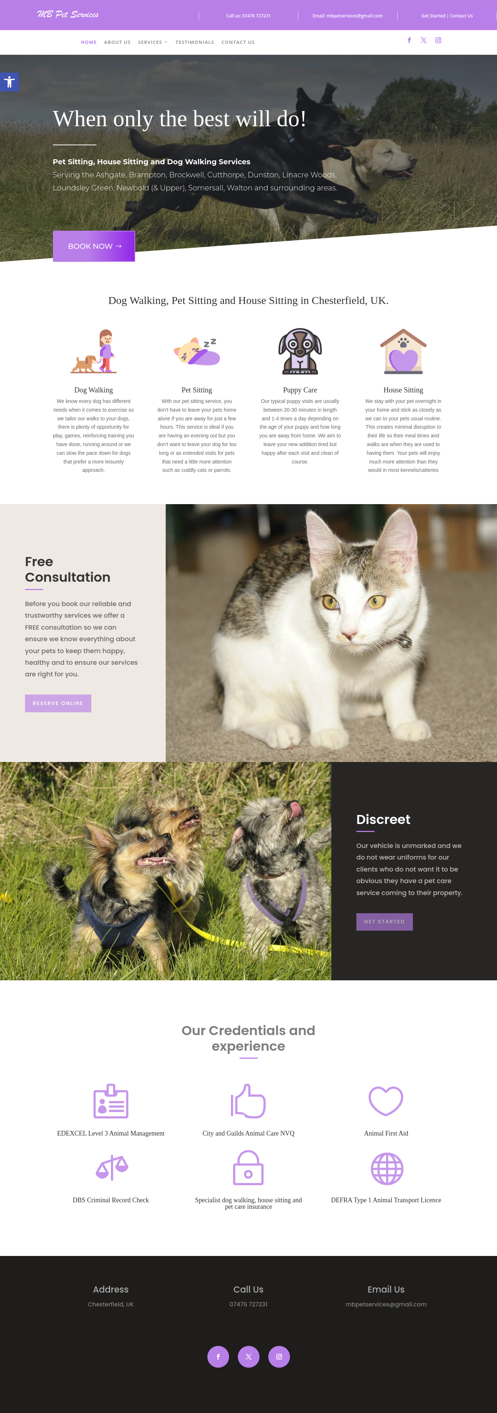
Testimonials (194, 42)
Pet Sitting (197, 390)
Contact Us (238, 42)
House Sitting (403, 390)
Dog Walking (93, 390)
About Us (117, 42)
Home (89, 42)
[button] (9, 82)
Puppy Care (300, 390)
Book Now (88, 242)
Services (150, 42)
